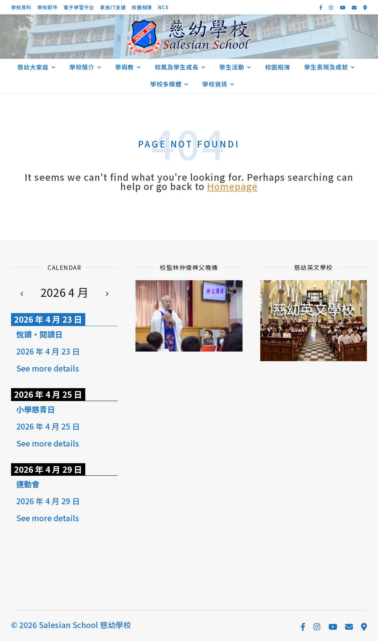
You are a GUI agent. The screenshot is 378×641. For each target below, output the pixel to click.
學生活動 (231, 66)
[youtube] (343, 7)
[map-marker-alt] (365, 7)
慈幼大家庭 (33, 66)
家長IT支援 (113, 7)
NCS (163, 7)
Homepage (232, 186)
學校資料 (21, 7)
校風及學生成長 (177, 66)
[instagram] (331, 7)
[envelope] (355, 7)
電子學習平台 (78, 7)
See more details (47, 368)
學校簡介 (81, 66)
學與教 (124, 66)
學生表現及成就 (326, 66)
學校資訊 (214, 83)
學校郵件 (47, 7)
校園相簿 (142, 7)
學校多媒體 (166, 83)
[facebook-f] (321, 7)
